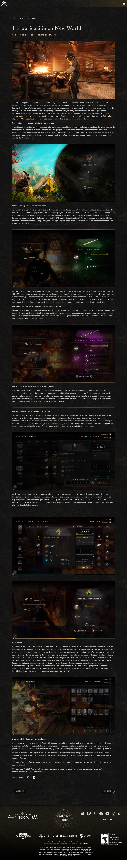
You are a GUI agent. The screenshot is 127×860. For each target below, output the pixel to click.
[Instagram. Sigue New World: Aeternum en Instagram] (113, 813)
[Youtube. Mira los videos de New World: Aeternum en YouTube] (107, 813)
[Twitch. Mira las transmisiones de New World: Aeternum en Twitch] (89, 813)
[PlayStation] (46, 836)
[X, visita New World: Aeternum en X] (95, 813)
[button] (63, 70)
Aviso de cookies (78, 842)
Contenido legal (52, 842)
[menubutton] (124, 3)
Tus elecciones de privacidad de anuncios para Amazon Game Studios (66, 843)
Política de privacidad (65, 842)
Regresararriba (63, 818)
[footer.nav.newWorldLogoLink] (22, 816)
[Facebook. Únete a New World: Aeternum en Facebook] (101, 813)
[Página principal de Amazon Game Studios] (23, 836)
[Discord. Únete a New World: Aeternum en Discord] (83, 813)
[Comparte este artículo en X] (28, 777)
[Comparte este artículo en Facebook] (34, 777)
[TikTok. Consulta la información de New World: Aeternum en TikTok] (119, 813)
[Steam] (85, 836)
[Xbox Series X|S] (66, 836)
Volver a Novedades (24, 18)
